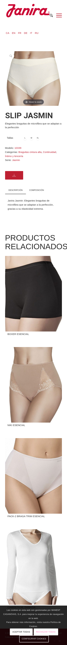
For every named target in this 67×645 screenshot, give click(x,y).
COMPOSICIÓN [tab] (36, 190)
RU (36, 33)
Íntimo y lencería (14, 156)
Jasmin (16, 160)
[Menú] (57, 15)
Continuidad (49, 152)
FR (19, 33)
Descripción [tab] (16, 190)
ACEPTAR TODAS (21, 632)
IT (31, 33)
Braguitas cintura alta (30, 152)
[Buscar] (49, 15)
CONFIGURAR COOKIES (34, 639)
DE (25, 33)
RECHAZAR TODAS (46, 632)
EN (13, 33)
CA (7, 33)
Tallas (10, 137)
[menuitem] (49, 15)
